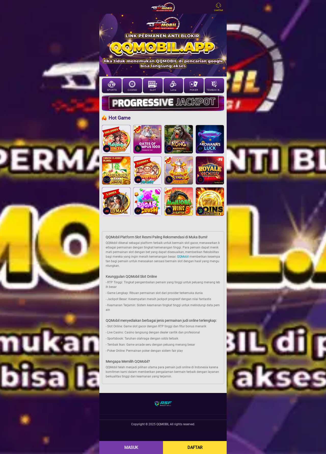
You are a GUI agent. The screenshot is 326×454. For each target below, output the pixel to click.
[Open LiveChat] (220, 7)
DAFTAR (194, 447)
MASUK (131, 447)
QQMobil (183, 256)
